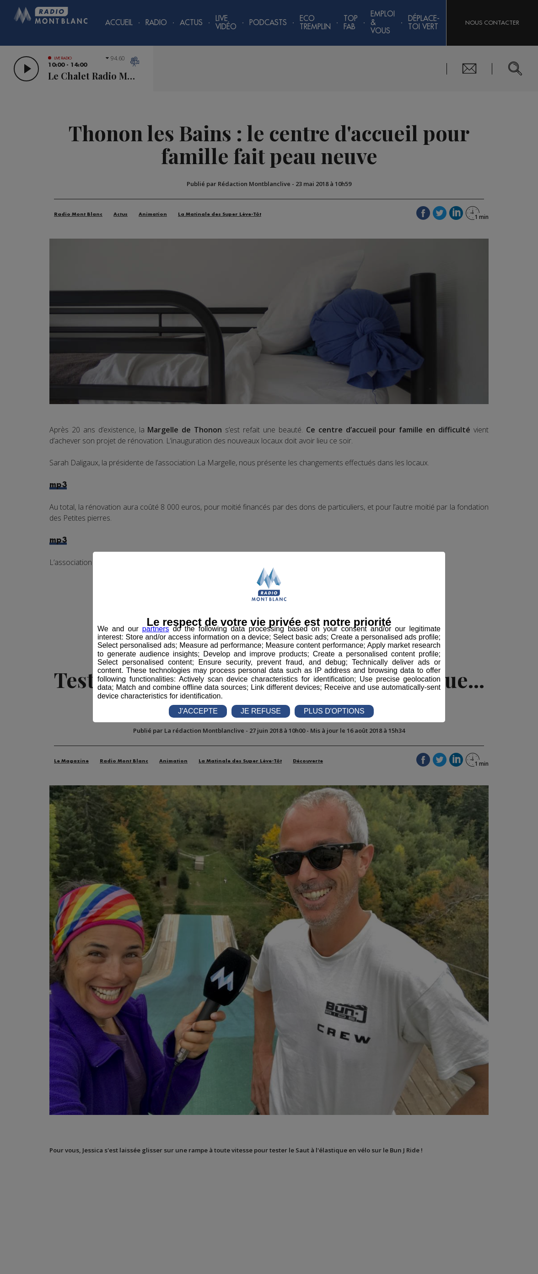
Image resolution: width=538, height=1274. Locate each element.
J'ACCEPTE (198, 711)
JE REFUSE (261, 711)
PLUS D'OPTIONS (334, 711)
